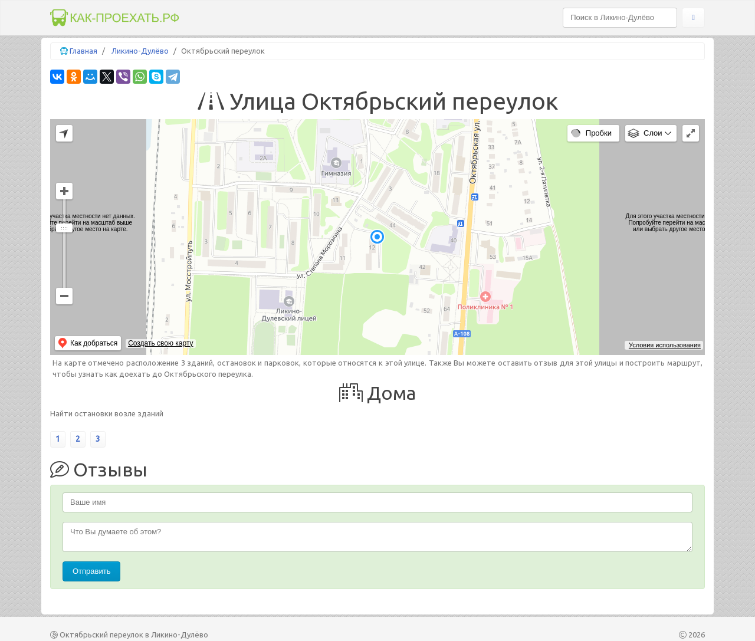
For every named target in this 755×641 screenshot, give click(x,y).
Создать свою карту (160, 343)
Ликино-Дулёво (140, 51)
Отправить (91, 571)
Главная (83, 51)
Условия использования (665, 345)
